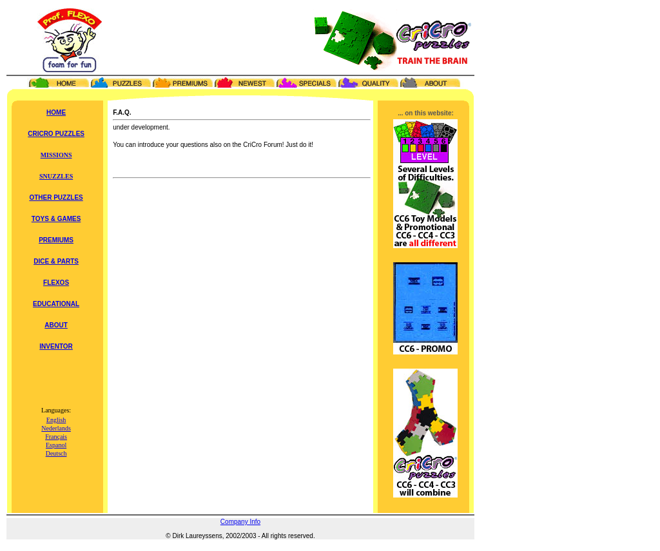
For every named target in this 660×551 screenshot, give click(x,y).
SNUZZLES (56, 176)
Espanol (56, 445)
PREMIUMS (56, 240)
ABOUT (56, 325)
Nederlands (56, 428)
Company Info (240, 521)
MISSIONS (56, 155)
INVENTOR (56, 346)
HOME (56, 112)
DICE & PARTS (56, 261)
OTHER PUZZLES (55, 197)
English (56, 419)
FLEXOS (56, 282)
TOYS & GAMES (56, 218)
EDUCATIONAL (56, 303)
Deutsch (56, 453)
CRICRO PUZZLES (56, 133)
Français (56, 436)
